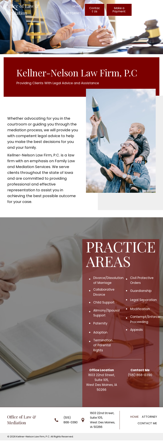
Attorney (149, 417)
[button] (95, 10)
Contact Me (147, 423)
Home (134, 417)
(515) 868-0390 (140, 375)
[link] (77, 6)
